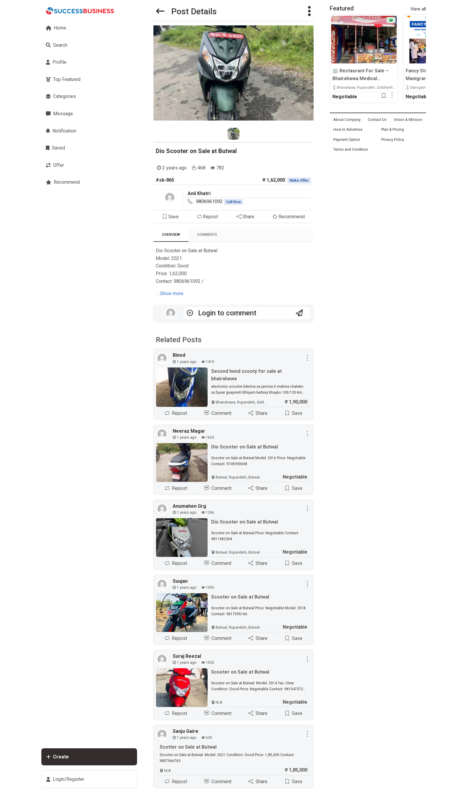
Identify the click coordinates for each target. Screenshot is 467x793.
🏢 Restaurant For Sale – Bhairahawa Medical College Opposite (360, 75)
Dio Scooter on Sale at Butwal (196, 151)
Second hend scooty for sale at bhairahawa (246, 375)
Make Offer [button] (299, 180)
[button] (309, 11)
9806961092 (220, 201)
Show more (171, 293)
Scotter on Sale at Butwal (188, 747)
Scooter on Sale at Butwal (240, 597)
